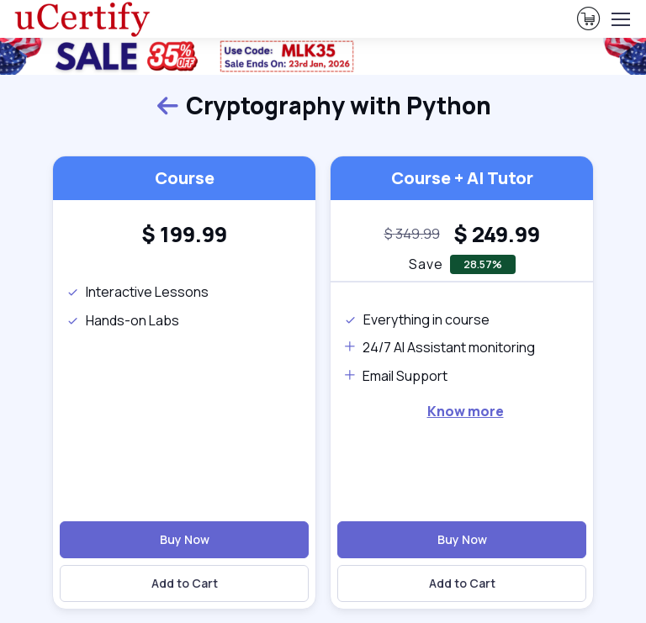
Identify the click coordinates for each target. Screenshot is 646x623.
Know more (465, 411)
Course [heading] (184, 177)
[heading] (184, 234)
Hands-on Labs (122, 320)
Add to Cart (184, 583)
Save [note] (426, 264)
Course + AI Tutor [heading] (462, 177)
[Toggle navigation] (620, 19)
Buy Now (184, 539)
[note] (412, 235)
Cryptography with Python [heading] (323, 106)
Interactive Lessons (137, 291)
